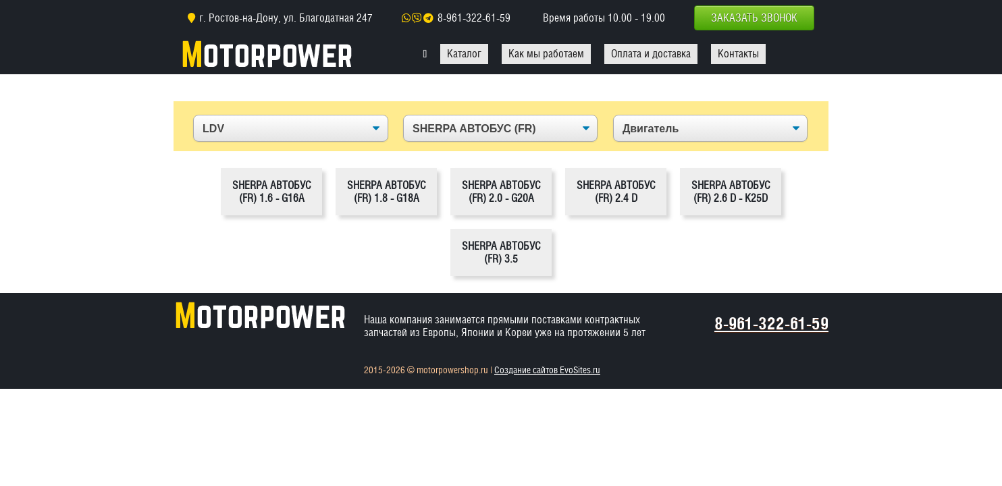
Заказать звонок (754, 17)
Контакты (738, 53)
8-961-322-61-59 (474, 17)
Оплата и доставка (651, 53)
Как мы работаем (546, 53)
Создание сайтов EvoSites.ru (547, 369)
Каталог (464, 53)
